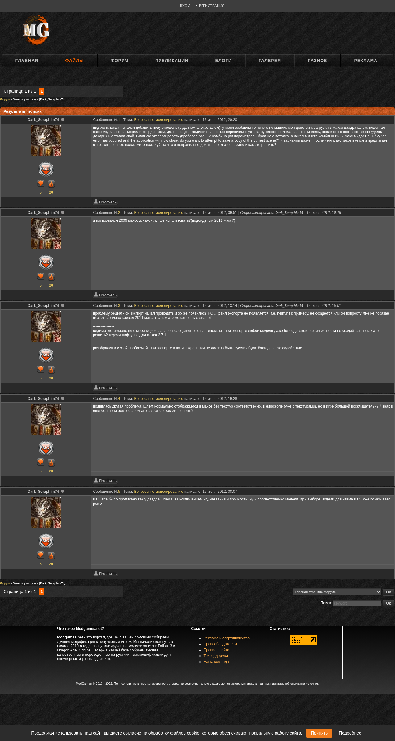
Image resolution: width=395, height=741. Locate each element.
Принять (319, 733)
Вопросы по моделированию (158, 120)
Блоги (223, 60)
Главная (26, 60)
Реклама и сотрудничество (227, 638)
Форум (119, 60)
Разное (317, 60)
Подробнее (350, 733)
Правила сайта (216, 650)
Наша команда (216, 661)
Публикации (171, 60)
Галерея (270, 60)
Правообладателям (220, 644)
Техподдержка (216, 656)
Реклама (365, 60)
